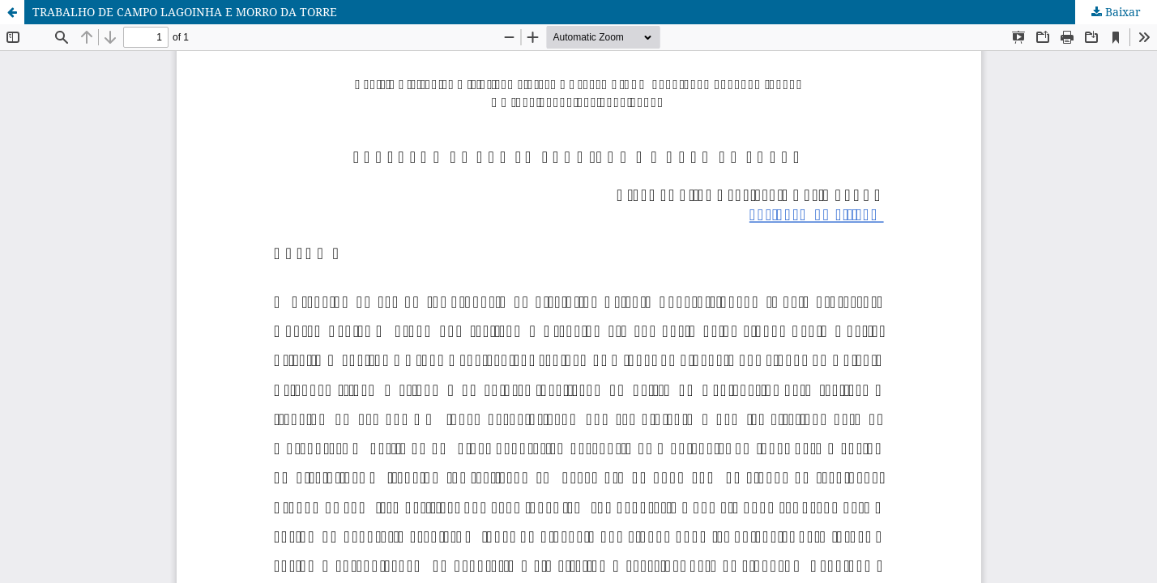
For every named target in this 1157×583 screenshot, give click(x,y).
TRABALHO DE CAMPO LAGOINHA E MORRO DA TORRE (184, 11)
